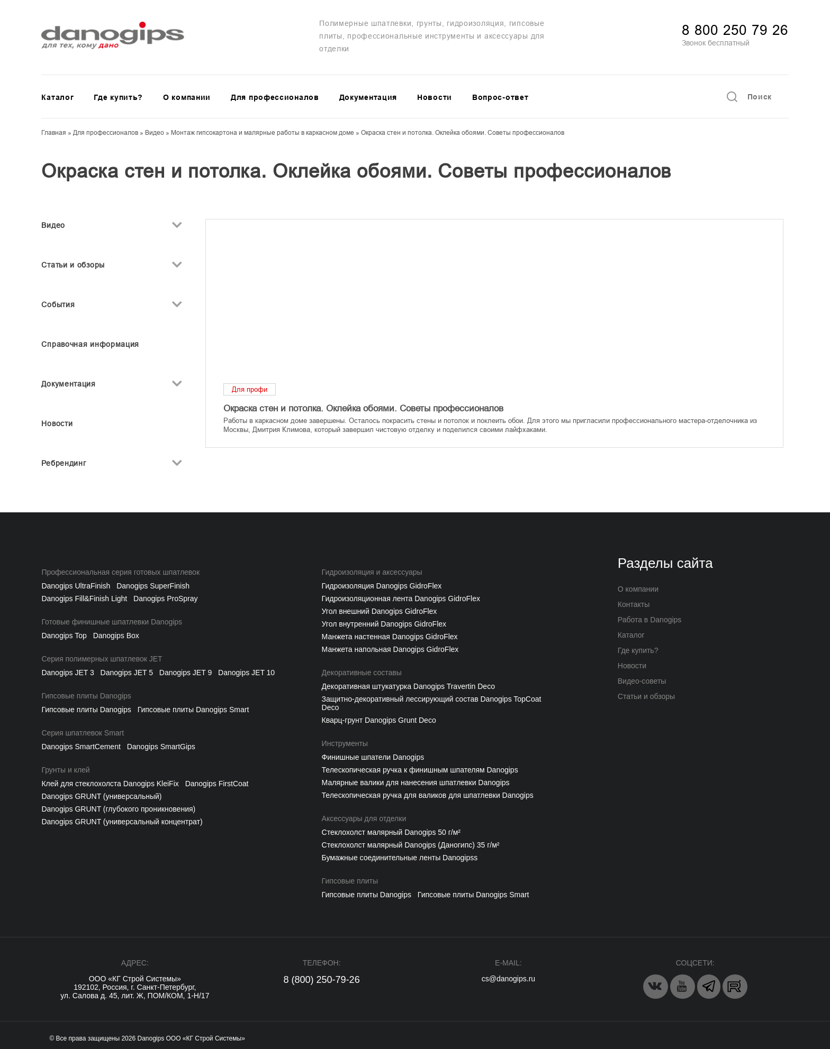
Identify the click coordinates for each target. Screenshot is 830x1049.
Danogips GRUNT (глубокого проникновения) (118, 809)
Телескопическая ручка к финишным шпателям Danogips (420, 770)
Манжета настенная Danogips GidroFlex (390, 636)
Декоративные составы (362, 672)
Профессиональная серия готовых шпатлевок (120, 572)
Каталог (57, 97)
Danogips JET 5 (127, 672)
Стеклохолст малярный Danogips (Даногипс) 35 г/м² (411, 845)
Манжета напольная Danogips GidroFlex (390, 649)
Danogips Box (116, 635)
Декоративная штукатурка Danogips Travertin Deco (408, 686)
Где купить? (118, 97)
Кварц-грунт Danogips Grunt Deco (379, 720)
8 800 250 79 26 (735, 30)
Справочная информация (90, 344)
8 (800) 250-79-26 (322, 979)
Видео (53, 225)
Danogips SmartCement (80, 746)
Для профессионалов (275, 97)
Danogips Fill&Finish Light (84, 598)
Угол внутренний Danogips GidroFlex (384, 624)
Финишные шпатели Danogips (373, 757)
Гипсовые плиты (350, 881)
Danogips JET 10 (246, 672)
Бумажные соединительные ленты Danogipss (400, 857)
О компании (187, 97)
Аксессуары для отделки (364, 818)
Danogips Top (63, 635)
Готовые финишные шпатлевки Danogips (111, 622)
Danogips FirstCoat (217, 783)
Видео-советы (642, 681)
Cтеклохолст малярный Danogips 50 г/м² (391, 832)
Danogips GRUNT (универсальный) (101, 796)
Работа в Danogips (650, 619)
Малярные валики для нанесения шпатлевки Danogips (416, 782)
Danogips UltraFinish (75, 586)
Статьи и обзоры (73, 265)
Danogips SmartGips (161, 746)
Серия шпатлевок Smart (82, 733)
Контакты (633, 604)
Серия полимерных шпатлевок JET (101, 659)
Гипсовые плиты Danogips (86, 696)
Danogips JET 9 (185, 672)
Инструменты (345, 743)
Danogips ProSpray (165, 598)
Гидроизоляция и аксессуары (372, 572)
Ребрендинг (63, 463)
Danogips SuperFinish (153, 586)
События (58, 304)
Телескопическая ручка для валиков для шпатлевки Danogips (428, 795)
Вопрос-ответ (500, 97)
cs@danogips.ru (508, 978)
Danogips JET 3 (67, 672)
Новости (434, 97)
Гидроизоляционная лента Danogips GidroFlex (401, 598)
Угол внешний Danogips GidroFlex (379, 611)
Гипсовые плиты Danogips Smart (193, 709)
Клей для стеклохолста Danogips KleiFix (109, 783)
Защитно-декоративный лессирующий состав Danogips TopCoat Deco (432, 703)
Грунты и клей (65, 770)
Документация (368, 97)
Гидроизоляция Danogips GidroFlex (382, 586)
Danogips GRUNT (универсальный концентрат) (121, 821)
